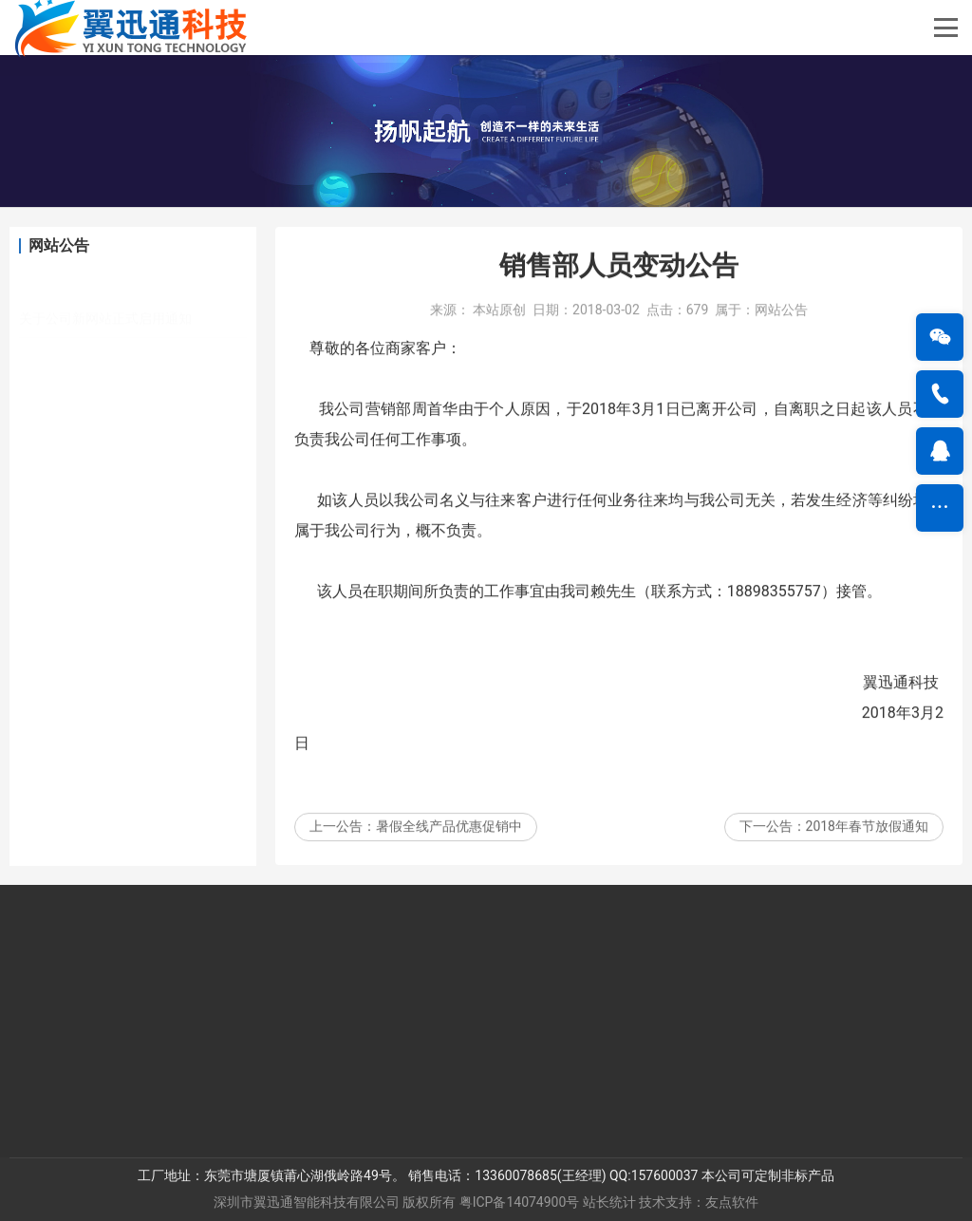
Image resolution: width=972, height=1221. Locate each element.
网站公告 (781, 331)
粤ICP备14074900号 (519, 1202)
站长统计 (609, 1202)
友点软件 (731, 1202)
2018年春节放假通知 (867, 847)
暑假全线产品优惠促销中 (449, 847)
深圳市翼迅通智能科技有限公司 (307, 1202)
